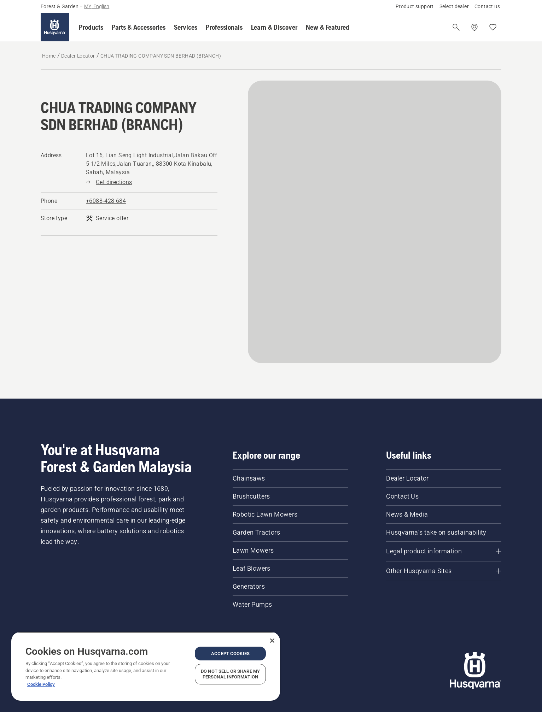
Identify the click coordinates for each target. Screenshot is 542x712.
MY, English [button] (96, 6)
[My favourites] (492, 27)
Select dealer (454, 6)
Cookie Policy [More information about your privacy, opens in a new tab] (41, 684)
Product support (415, 6)
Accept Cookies (230, 653)
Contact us (487, 6)
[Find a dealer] (474, 27)
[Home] (55, 27)
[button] (91, 27)
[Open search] (456, 27)
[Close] (272, 640)
